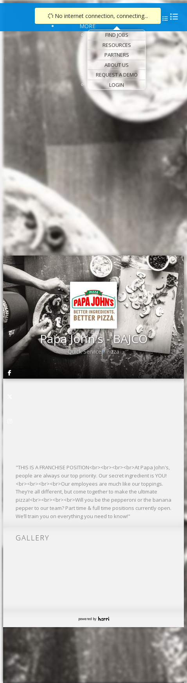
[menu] (164, 18)
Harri (103, 619)
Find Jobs (116, 34)
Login (116, 84)
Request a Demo (117, 74)
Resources (116, 44)
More (87, 26)
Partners (116, 54)
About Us (116, 64)
